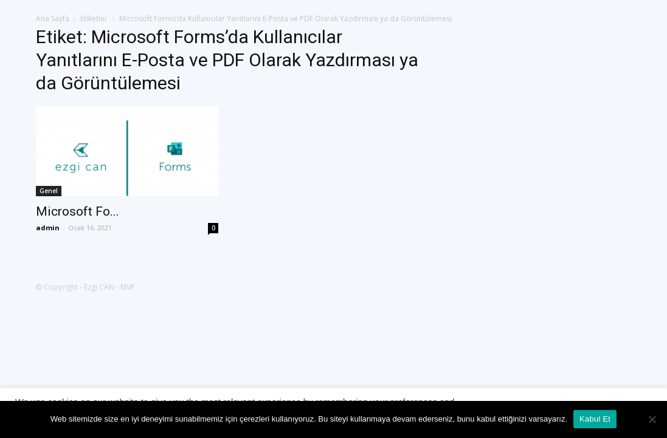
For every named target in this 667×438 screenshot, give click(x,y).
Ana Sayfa (52, 18)
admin (48, 227)
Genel (49, 190)
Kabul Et (594, 418)
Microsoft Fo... (77, 211)
